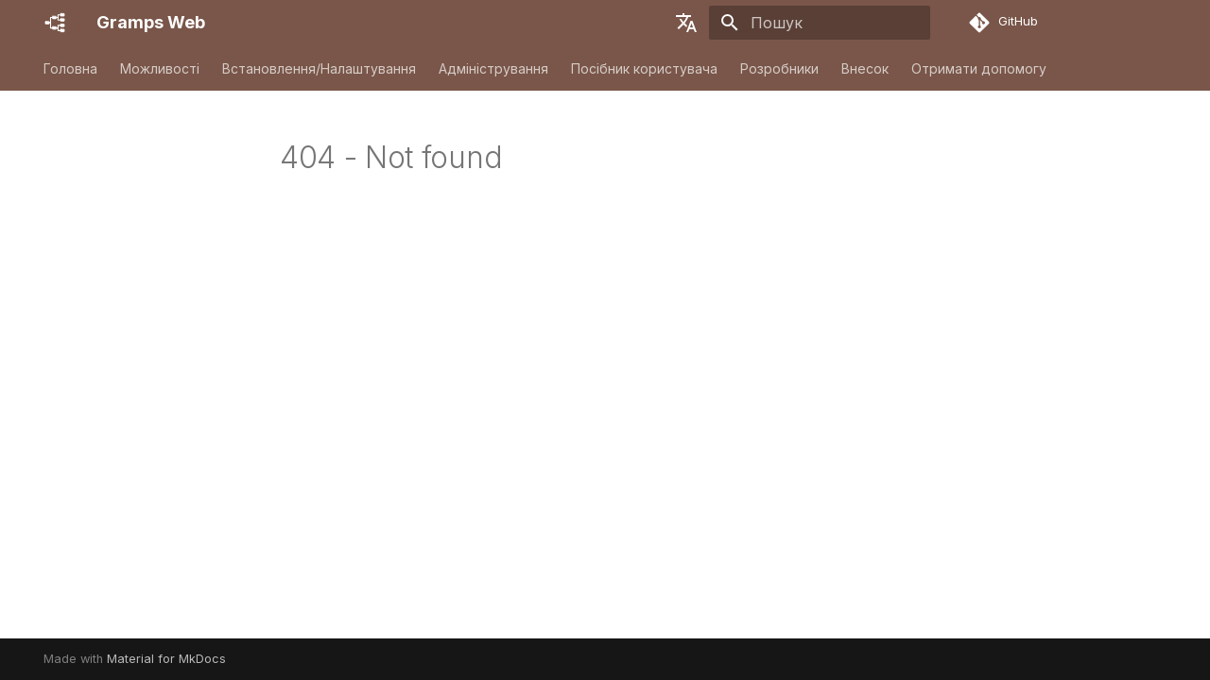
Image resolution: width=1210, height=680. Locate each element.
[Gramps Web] (55, 23)
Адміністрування (493, 68)
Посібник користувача (644, 68)
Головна (70, 68)
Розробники (779, 68)
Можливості (159, 68)
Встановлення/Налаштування (319, 68)
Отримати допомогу (978, 68)
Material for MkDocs (166, 659)
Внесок (865, 68)
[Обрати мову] (686, 23)
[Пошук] (819, 23)
